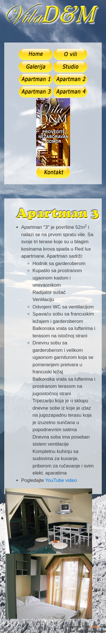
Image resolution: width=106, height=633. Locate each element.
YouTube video (61, 480)
